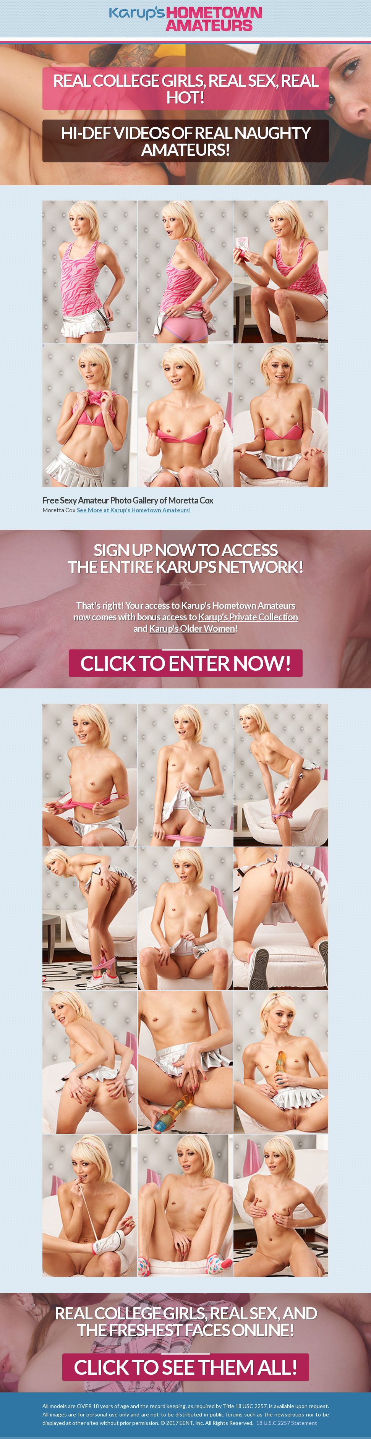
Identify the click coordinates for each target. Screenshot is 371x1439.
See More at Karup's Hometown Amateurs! (134, 510)
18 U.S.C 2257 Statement (286, 1423)
